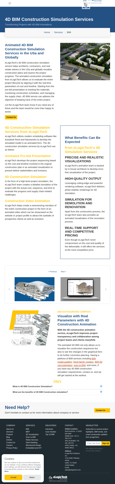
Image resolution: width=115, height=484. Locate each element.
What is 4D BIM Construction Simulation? (32, 386)
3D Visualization (32, 434)
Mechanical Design (33, 445)
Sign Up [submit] (105, 443)
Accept (13, 477)
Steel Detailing (31, 442)
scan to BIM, (80, 365)
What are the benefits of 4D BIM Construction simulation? (40, 392)
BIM (69, 32)
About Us (10, 429)
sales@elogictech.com (73, 470)
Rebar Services (32, 440)
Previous (53, 272)
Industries (49, 429)
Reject (32, 477)
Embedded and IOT (34, 448)
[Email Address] (93, 443)
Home (47, 32)
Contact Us (11, 117)
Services (58, 32)
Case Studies (50, 432)
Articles (9, 440)
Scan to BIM (31, 437)
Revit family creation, (83, 362)
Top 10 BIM (49, 434)
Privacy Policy (12, 448)
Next (63, 272)
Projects (9, 434)
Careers (9, 445)
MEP (28, 432)
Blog (8, 437)
